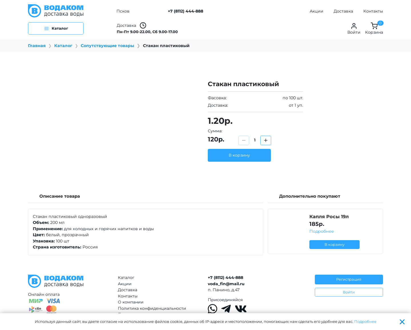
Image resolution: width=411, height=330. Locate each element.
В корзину (239, 155)
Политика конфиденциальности (152, 308)
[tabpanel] (145, 232)
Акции (316, 11)
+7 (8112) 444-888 (185, 11)
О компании (131, 302)
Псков (123, 11)
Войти (349, 292)
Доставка (343, 11)
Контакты (373, 11)
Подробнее (321, 231)
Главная (37, 45)
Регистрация (348, 279)
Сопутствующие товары (107, 45)
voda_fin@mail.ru (226, 283)
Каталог (63, 45)
